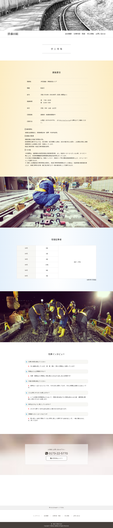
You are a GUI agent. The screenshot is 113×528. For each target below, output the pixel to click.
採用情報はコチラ (56, 458)
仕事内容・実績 (79, 34)
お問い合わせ (101, 34)
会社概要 (68, 34)
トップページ (36, 515)
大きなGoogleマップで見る (56, 507)
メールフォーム (65, 120)
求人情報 (90, 34)
